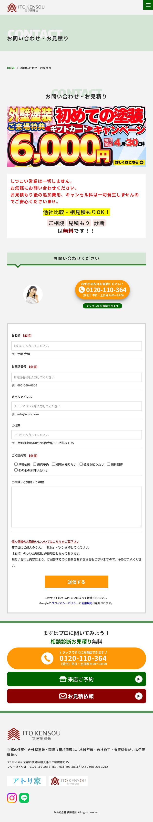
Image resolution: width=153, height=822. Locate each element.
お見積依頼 (81, 696)
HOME (11, 68)
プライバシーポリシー (65, 603)
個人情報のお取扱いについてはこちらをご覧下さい (45, 541)
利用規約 (87, 603)
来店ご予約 (81, 679)
